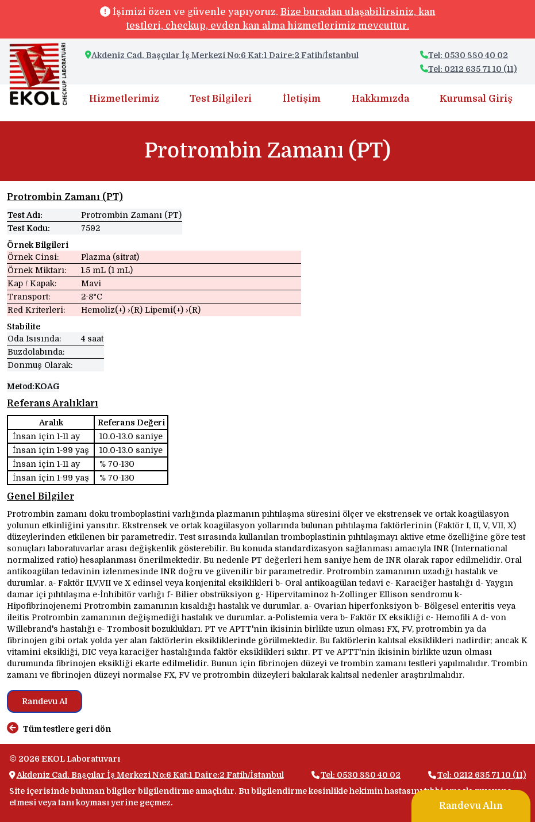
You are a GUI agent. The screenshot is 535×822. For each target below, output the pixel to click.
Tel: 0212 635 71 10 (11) (468, 69)
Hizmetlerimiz (124, 99)
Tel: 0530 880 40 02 (464, 55)
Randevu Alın (471, 806)
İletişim (302, 99)
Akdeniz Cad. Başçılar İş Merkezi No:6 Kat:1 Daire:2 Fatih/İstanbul (225, 55)
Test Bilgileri (221, 99)
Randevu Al (44, 701)
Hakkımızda (380, 99)
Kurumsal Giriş (476, 99)
